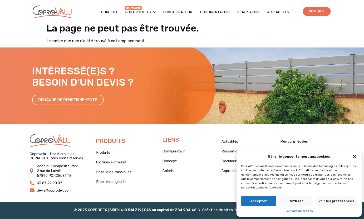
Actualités (278, 12)
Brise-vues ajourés (111, 182)
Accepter (258, 201)
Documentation (215, 12)
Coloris (168, 171)
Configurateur (177, 12)
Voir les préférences (336, 201)
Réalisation (248, 12)
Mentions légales (294, 141)
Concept (109, 12)
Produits (103, 152)
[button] (354, 156)
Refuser (296, 201)
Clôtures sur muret (111, 162)
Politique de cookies (299, 211)
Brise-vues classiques (113, 172)
